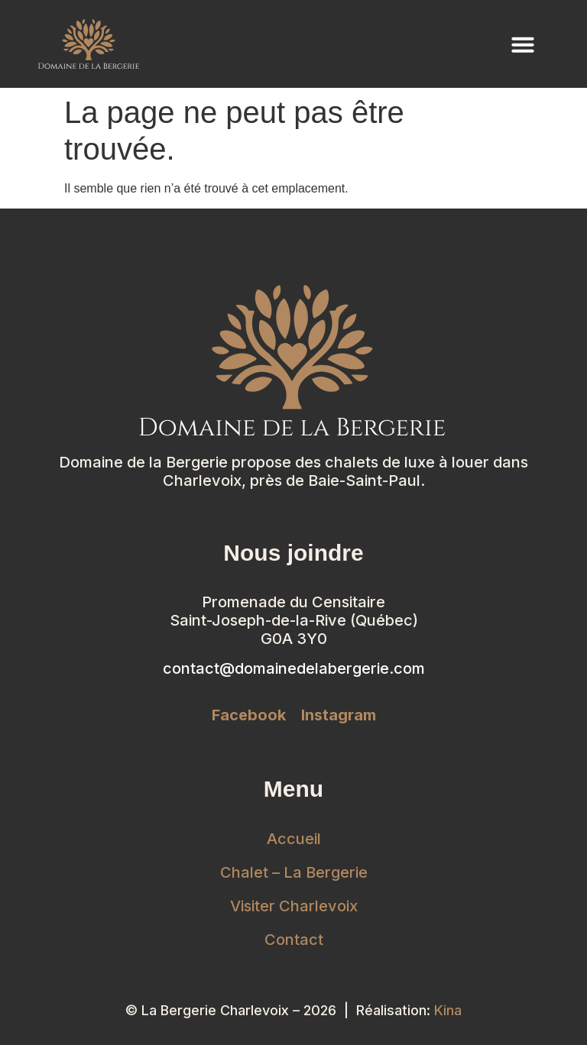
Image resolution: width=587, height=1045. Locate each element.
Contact (293, 939)
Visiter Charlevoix (294, 906)
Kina (448, 1010)
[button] (522, 44)
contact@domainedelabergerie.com (294, 668)
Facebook (249, 715)
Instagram (338, 715)
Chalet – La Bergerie (294, 872)
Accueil (294, 839)
